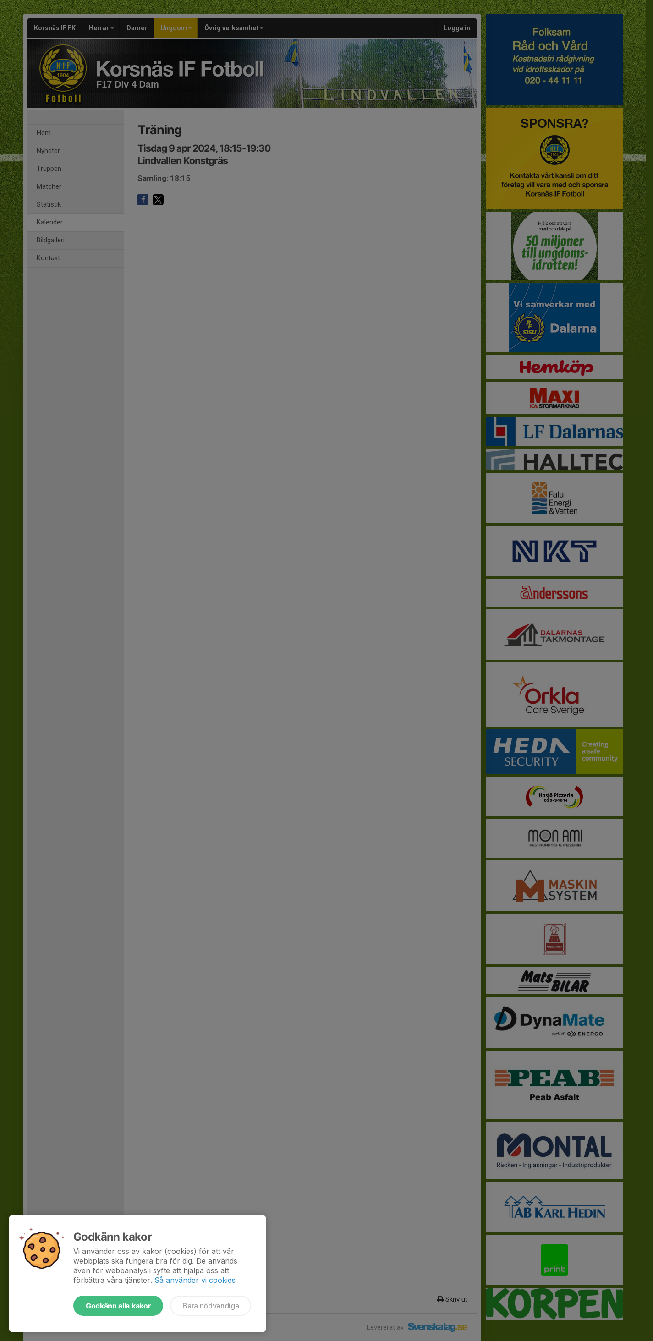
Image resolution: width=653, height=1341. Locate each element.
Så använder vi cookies (195, 1280)
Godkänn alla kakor (118, 1305)
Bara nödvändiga (210, 1305)
